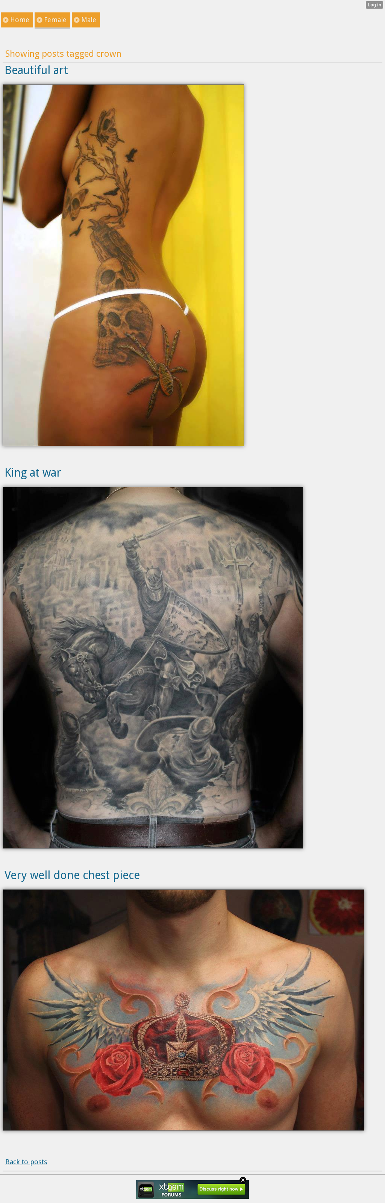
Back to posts (26, 1162)
